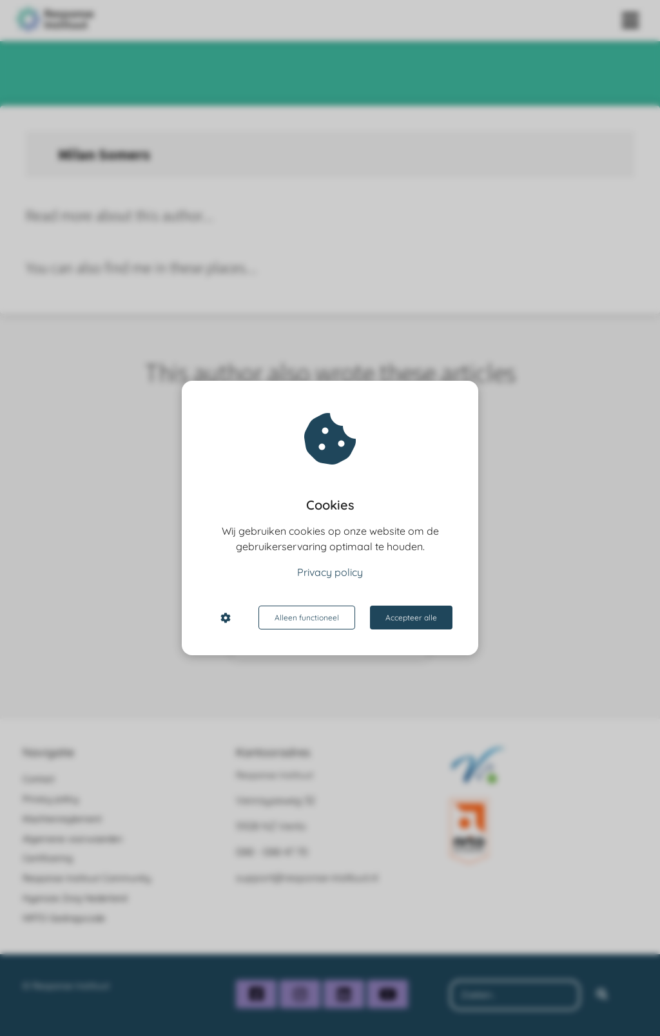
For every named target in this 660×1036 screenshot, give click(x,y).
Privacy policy (330, 572)
